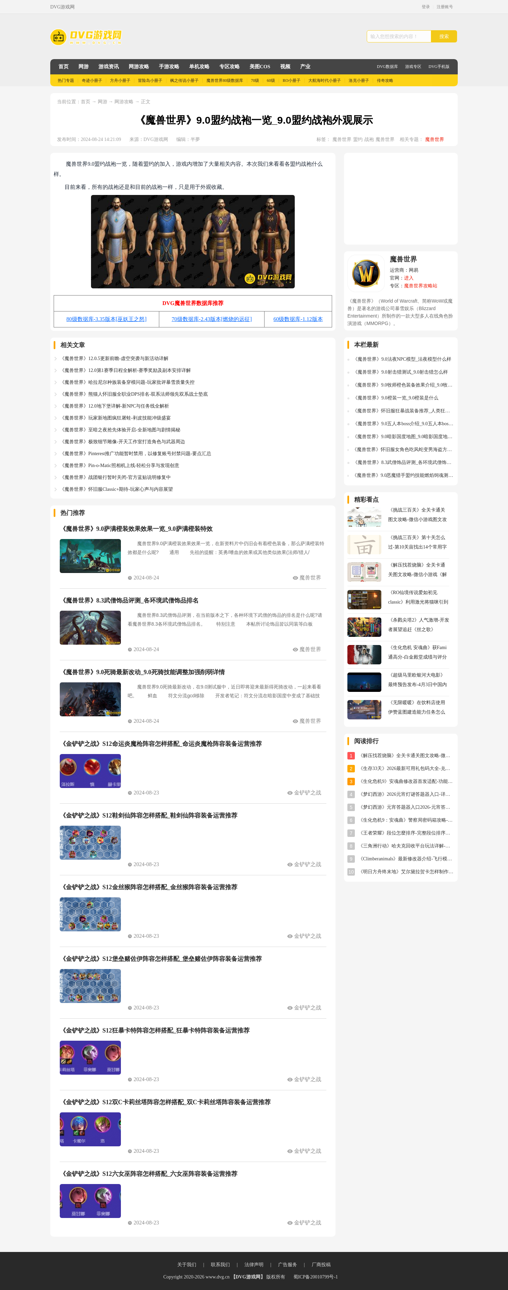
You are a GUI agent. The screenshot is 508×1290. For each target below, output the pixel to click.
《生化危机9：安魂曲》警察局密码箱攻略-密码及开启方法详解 (406, 820)
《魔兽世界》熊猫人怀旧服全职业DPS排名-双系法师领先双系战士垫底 (134, 394)
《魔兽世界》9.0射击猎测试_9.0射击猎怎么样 (400, 372)
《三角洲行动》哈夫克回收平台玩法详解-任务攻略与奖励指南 (406, 845)
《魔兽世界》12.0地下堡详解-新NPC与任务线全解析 (114, 406)
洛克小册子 (359, 80)
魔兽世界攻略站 (420, 285)
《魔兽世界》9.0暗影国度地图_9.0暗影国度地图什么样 (403, 436)
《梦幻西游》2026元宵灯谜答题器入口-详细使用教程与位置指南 (406, 794)
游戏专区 (413, 66)
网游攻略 (139, 66)
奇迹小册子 (92, 80)
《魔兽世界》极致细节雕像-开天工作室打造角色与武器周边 (122, 441)
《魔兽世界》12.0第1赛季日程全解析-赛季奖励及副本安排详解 (125, 370)
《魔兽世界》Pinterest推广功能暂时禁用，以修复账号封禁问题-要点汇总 (135, 453)
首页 (63, 66)
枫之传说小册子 (184, 80)
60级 (271, 80)
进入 (409, 278)
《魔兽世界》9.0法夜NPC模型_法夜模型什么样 (402, 359)
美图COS (260, 66)
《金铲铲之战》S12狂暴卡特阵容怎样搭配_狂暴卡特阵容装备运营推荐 (155, 1030)
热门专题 (66, 80)
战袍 (369, 139)
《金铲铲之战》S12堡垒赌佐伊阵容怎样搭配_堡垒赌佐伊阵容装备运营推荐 (161, 958)
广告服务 (287, 1264)
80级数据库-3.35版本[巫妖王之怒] (107, 319)
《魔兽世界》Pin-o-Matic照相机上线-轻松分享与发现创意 (119, 465)
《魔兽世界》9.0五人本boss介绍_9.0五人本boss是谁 (403, 423)
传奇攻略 (385, 80)
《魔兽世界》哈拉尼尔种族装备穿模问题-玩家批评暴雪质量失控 (127, 382)
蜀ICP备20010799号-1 (315, 1276)
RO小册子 (292, 80)
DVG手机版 (439, 66)
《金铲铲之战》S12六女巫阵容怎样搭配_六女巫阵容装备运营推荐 (148, 1173)
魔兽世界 (341, 139)
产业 (305, 66)
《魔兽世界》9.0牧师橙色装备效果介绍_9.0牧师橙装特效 (403, 385)
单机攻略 (199, 66)
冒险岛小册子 (150, 80)
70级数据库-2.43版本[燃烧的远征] (212, 319)
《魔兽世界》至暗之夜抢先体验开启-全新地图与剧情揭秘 (120, 429)
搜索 (444, 36)
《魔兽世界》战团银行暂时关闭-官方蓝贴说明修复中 (115, 477)
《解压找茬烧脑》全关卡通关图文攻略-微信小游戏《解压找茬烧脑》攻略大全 (406, 755)
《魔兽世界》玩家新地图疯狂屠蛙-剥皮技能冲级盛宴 (115, 417)
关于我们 (186, 1264)
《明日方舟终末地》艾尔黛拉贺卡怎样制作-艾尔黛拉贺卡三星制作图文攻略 (406, 871)
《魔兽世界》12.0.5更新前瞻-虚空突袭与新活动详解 (114, 358)
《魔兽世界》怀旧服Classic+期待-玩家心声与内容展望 (116, 489)
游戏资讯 (108, 66)
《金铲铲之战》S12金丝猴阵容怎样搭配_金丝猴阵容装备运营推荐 (148, 887)
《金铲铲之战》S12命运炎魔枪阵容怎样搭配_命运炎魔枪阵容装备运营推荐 (161, 743)
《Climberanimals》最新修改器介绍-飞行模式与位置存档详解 (406, 858)
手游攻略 (169, 66)
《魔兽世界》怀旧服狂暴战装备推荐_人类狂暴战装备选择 (403, 410)
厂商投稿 (321, 1264)
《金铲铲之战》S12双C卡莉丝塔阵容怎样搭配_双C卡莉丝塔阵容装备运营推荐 (165, 1102)
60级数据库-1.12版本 (298, 319)
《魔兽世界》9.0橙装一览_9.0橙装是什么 (395, 397)
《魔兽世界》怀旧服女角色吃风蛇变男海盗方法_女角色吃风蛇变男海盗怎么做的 (403, 449)
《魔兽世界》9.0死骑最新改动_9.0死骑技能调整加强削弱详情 (142, 672)
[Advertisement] (400, 198)
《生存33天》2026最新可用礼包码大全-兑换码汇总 (406, 768)
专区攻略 (229, 66)
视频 (285, 66)
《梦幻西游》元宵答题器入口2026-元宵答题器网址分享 (406, 807)
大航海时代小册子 (324, 80)
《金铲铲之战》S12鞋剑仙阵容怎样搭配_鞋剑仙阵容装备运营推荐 (148, 815)
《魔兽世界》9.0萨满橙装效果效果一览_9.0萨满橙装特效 (136, 528)
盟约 (358, 139)
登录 (426, 6)
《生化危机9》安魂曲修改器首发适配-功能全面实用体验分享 (406, 781)
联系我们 (220, 1264)
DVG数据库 (387, 66)
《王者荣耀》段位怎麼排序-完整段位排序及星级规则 (406, 833)
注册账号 (445, 6)
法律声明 (254, 1264)
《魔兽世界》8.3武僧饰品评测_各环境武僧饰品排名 (129, 600)
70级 (255, 80)
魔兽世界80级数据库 (224, 80)
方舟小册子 (120, 80)
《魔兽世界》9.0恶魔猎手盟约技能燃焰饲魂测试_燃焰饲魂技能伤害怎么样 (403, 475)
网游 (83, 66)
